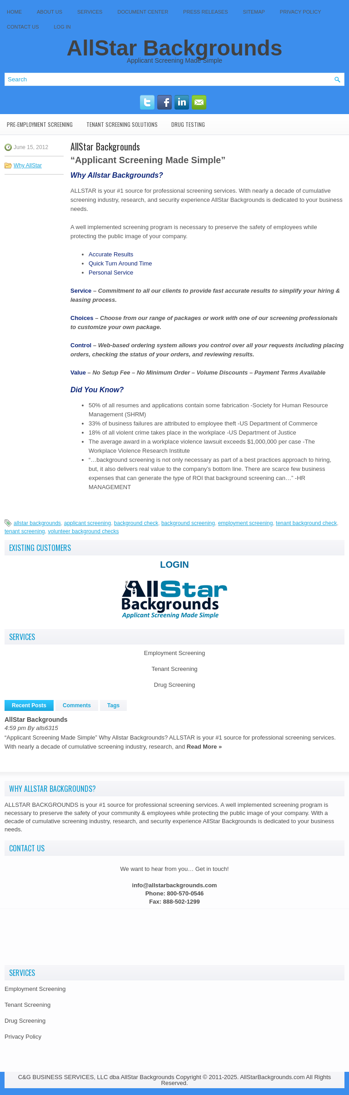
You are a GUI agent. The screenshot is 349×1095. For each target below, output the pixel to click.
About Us (49, 12)
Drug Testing (188, 124)
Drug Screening (174, 684)
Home (14, 12)
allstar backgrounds (37, 523)
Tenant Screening (174, 668)
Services (89, 12)
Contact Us (23, 27)
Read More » (204, 746)
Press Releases (205, 12)
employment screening (245, 523)
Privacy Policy (300, 12)
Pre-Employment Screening (40, 124)
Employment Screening (174, 653)
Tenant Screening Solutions (122, 124)
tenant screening (25, 531)
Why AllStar (28, 165)
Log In (62, 27)
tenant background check (306, 523)
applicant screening (87, 523)
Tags (113, 705)
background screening (188, 523)
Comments (77, 705)
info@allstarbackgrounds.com (174, 885)
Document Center (142, 12)
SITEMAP (254, 12)
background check (136, 523)
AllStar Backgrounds (175, 48)
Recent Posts (29, 705)
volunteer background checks (83, 531)
